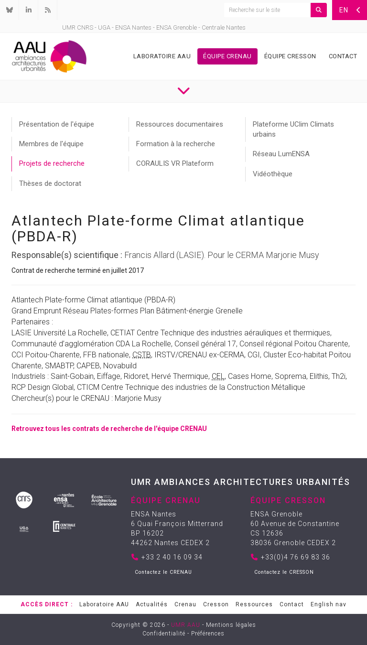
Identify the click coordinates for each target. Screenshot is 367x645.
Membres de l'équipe (51, 144)
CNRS (85, 27)
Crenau (185, 604)
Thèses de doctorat (50, 183)
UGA (104, 27)
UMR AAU (185, 625)
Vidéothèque (272, 174)
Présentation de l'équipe (56, 124)
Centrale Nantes (224, 27)
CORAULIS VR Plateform (175, 163)
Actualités (152, 604)
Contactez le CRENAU (163, 572)
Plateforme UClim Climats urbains (293, 129)
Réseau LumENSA (281, 154)
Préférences (208, 633)
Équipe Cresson (290, 56)
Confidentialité (163, 633)
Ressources (254, 604)
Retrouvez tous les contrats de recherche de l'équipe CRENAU (109, 428)
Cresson (216, 604)
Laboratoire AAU (162, 56)
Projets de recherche (52, 163)
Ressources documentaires (179, 124)
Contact (343, 56)
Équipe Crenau (227, 56)
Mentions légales (231, 625)
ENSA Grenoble (176, 27)
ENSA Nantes (133, 27)
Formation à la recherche (175, 144)
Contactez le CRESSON (284, 572)
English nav (328, 604)
